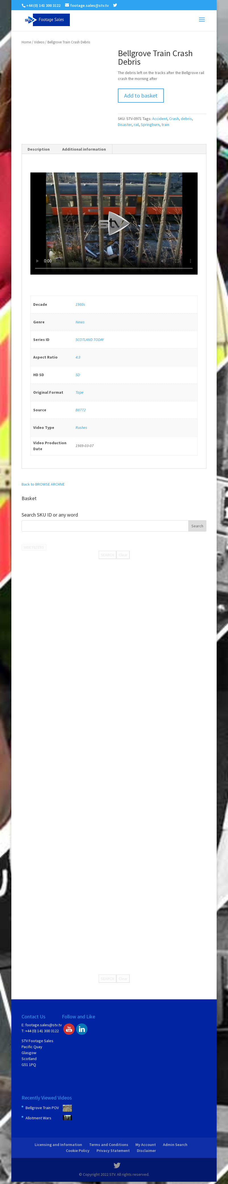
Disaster (125, 124)
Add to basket (141, 95)
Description (39, 149)
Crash (174, 118)
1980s (80, 304)
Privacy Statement (113, 1150)
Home (26, 42)
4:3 (78, 357)
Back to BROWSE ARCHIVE (43, 484)
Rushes (81, 427)
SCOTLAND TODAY (90, 339)
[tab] (38, 149)
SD (78, 374)
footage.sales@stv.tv (43, 1024)
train (165, 124)
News (80, 322)
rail (136, 124)
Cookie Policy (77, 1150)
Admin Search (175, 1144)
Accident (159, 118)
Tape (79, 392)
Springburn (150, 124)
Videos (39, 42)
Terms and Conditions (108, 1144)
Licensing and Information (58, 1144)
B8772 (81, 409)
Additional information (84, 149)
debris (186, 118)
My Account (145, 1144)
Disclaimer (146, 1150)
